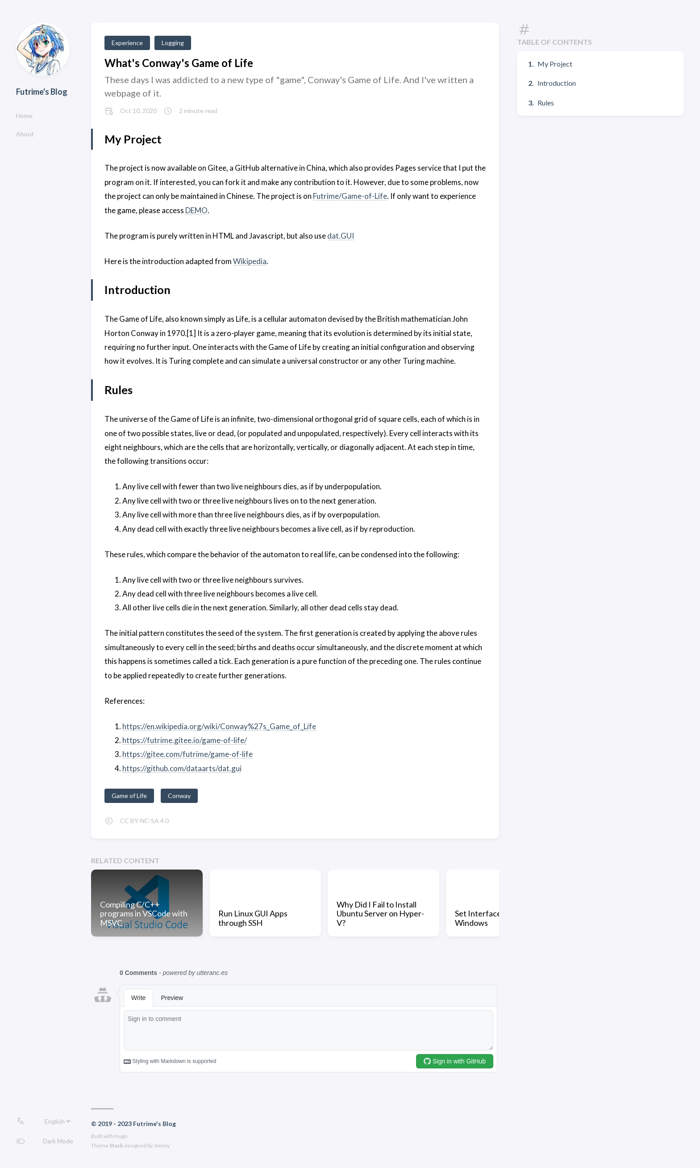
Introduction (557, 83)
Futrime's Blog (41, 92)
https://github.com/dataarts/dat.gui (182, 768)
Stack (116, 1145)
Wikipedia (250, 261)
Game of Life (129, 795)
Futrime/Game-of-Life (350, 196)
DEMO (196, 210)
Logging (173, 42)
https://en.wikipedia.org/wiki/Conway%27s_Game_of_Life (219, 726)
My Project (555, 63)
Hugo (120, 1136)
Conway (179, 795)
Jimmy (162, 1145)
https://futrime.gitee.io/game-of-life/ (184, 740)
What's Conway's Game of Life (178, 62)
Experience (127, 42)
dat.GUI (340, 235)
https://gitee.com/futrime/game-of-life (187, 754)
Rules (546, 102)
